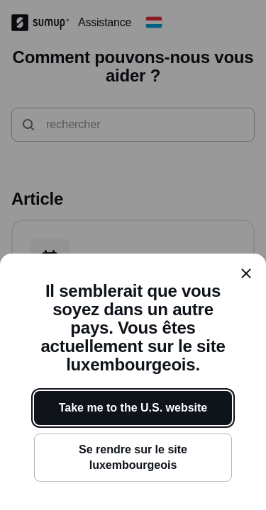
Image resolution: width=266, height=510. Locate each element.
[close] (246, 273)
